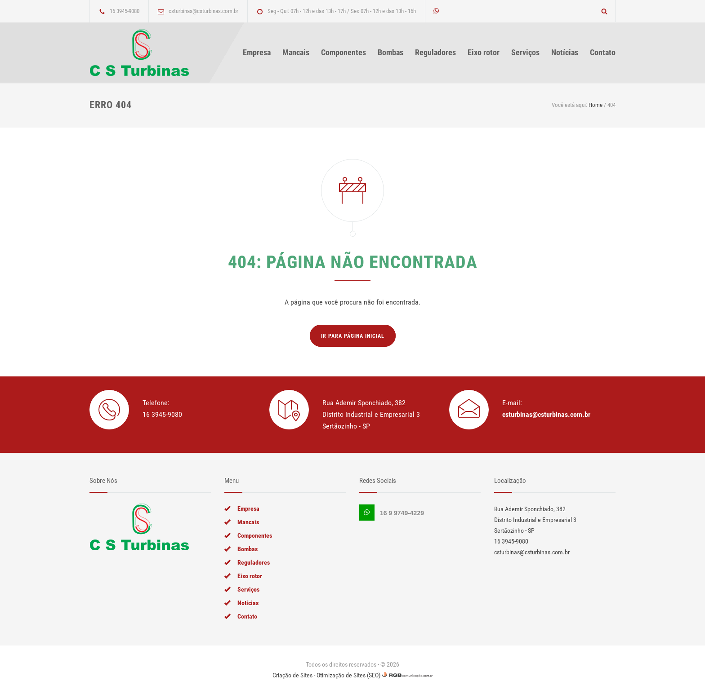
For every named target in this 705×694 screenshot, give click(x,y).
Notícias (564, 52)
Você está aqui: (569, 105)
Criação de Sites (292, 675)
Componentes (343, 52)
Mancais (295, 52)
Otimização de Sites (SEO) (348, 675)
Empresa (257, 52)
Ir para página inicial (352, 336)
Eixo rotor (484, 52)
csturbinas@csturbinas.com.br (546, 414)
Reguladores (435, 52)
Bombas (390, 52)
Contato (603, 52)
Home (595, 105)
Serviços (525, 52)
